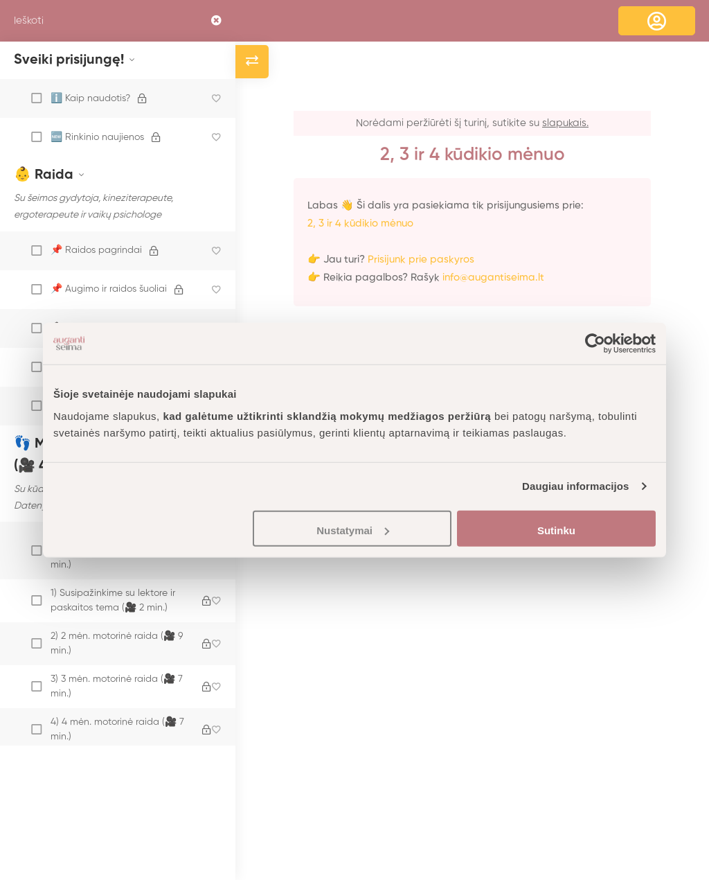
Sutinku (556, 530)
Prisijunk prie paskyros (421, 259)
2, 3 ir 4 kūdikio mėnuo (360, 223)
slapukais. (565, 123)
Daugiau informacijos (575, 486)
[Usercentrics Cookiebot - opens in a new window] (595, 343)
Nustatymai (352, 530)
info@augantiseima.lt (493, 277)
